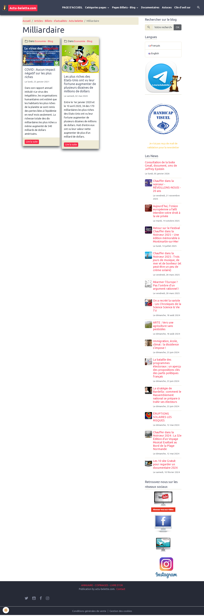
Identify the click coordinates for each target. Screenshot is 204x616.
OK (177, 27)
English (153, 53)
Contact (120, 589)
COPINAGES (102, 585)
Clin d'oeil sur (182, 7)
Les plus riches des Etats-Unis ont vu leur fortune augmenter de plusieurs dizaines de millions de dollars (80, 84)
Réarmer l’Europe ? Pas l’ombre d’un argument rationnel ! (166, 286)
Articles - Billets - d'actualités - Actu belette (58, 21)
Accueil (27, 21)
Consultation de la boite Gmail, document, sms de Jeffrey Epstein (161, 166)
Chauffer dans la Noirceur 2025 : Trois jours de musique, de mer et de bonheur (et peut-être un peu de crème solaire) (167, 262)
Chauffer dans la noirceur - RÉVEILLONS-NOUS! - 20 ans (167, 186)
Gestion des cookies (121, 611)
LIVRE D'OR (117, 585)
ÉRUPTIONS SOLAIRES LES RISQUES (162, 418)
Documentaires (150, 7)
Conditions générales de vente (89, 611)
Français (154, 46)
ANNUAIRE (86, 585)
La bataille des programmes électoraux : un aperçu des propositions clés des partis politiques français (167, 369)
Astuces (167, 7)
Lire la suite (32, 142)
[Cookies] (6, 610)
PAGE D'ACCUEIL (72, 7)
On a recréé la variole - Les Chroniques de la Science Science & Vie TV (167, 306)
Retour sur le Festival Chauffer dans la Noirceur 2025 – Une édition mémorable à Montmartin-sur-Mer (166, 235)
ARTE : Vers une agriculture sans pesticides (163, 326)
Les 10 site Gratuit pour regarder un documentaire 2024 (165, 465)
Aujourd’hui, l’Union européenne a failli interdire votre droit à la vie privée (166, 211)
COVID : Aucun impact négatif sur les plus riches (40, 73)
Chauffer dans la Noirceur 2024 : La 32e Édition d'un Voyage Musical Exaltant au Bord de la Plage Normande (167, 441)
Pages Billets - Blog (124, 7)
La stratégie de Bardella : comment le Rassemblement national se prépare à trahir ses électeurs (167, 395)
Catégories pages (96, 7)
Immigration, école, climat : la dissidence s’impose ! (166, 345)
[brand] (20, 7)
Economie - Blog (44, 41)
